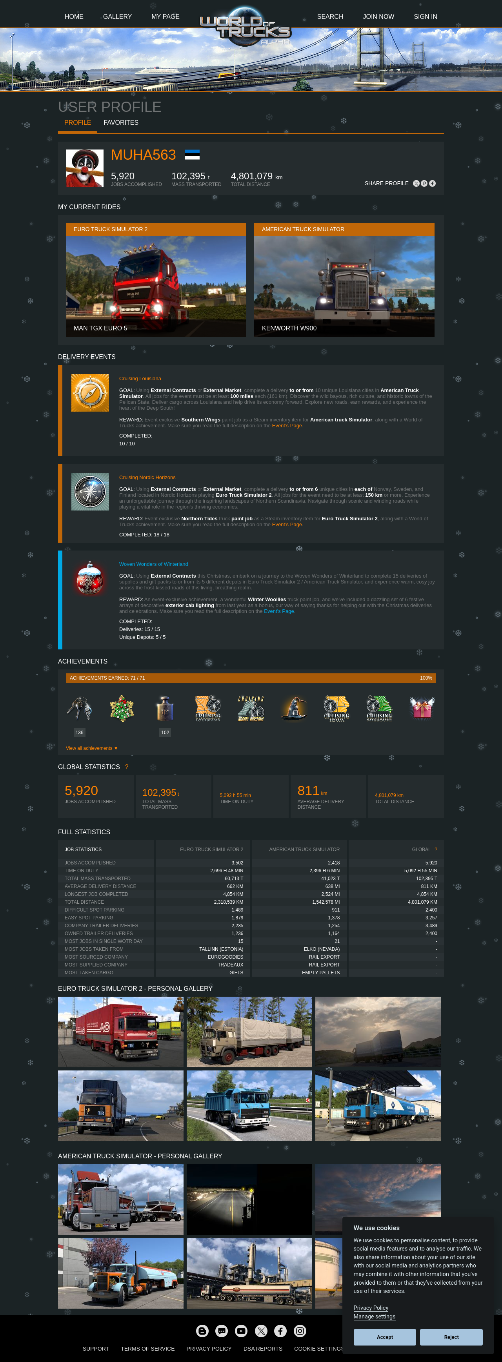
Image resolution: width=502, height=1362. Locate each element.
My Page (166, 16)
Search (330, 16)
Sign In (425, 16)
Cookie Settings (319, 1349)
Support (96, 1349)
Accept (385, 1337)
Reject (451, 1337)
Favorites (121, 122)
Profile (77, 122)
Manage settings (375, 1316)
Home (74, 16)
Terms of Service (148, 1349)
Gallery (117, 16)
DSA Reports (263, 1349)
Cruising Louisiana (140, 378)
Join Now (378, 16)
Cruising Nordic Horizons (147, 477)
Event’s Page (287, 425)
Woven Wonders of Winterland (153, 564)
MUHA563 (143, 155)
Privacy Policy (209, 1349)
